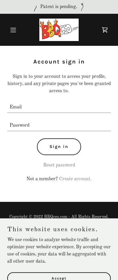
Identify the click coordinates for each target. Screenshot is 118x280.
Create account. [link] (75, 179)
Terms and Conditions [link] (59, 238)
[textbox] (59, 107)
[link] (59, 30)
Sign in (59, 146)
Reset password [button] (59, 165)
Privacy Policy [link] (59, 231)
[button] (15, 30)
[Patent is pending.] (59, 7)
